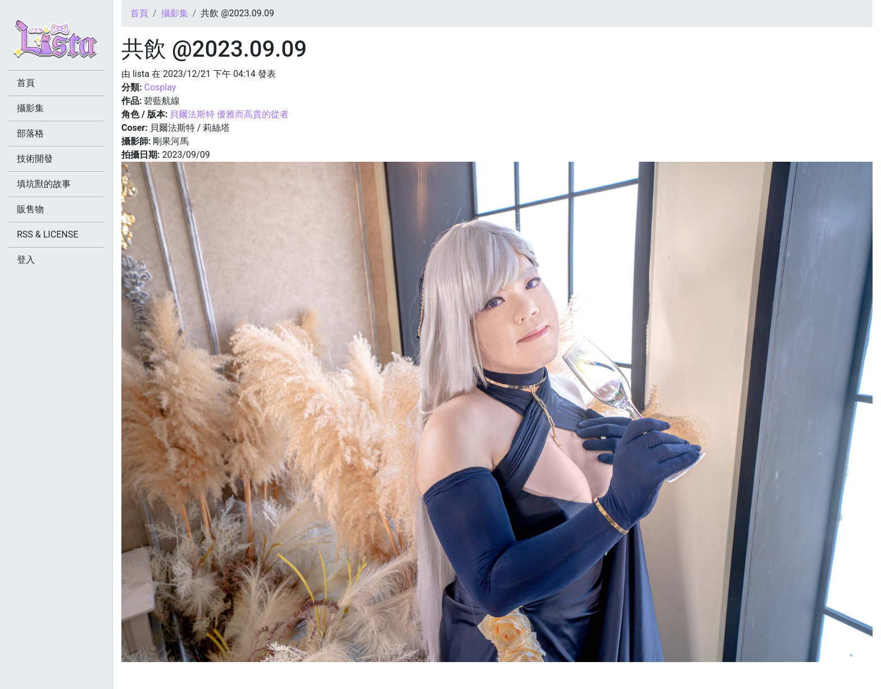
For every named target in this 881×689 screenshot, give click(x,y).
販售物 (30, 209)
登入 (26, 259)
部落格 (30, 133)
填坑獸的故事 (44, 184)
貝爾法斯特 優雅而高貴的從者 (229, 114)
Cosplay (160, 87)
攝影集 (174, 13)
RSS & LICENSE (47, 234)
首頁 (139, 13)
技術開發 (35, 158)
